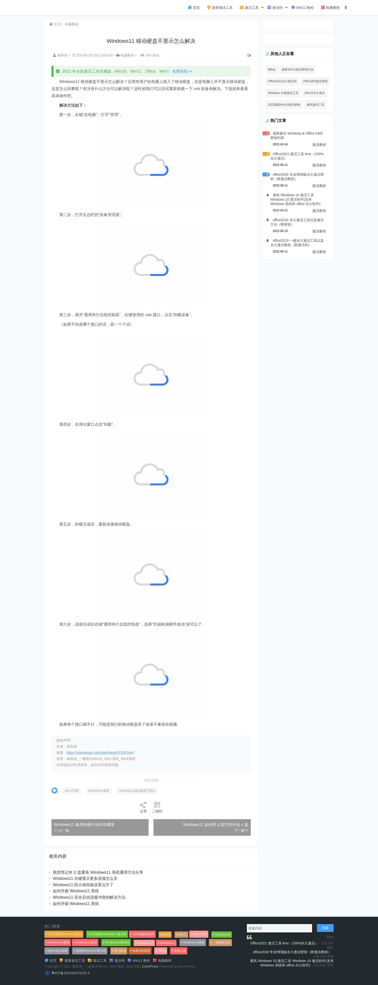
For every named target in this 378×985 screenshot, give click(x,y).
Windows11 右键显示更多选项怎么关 (85, 878)
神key (268, 69)
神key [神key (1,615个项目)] (162, 950)
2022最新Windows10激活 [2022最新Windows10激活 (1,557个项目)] (65, 934)
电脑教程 (330, 7)
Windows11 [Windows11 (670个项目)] (167, 943)
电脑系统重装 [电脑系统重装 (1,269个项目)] (141, 950)
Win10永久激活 (312, 93)
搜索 (325, 928)
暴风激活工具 (312, 104)
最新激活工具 (220, 7)
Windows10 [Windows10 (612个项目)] (222, 934)
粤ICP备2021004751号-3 (70, 973)
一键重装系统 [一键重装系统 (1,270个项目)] (221, 942)
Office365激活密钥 (312, 81)
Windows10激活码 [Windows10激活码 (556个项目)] (117, 942)
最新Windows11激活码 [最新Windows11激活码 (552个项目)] (91, 950)
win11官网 (72, 790)
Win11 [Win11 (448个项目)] (182, 934)
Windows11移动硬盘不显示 (137, 790)
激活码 (275, 7)
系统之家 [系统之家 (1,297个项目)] (180, 950)
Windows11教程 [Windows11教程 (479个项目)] (193, 942)
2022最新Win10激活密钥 (281, 104)
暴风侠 (61, 55)
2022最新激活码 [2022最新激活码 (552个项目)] (143, 934)
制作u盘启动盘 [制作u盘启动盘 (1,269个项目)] (58, 950)
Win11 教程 (302, 7)
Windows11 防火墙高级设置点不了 (83, 885)
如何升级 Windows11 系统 (76, 891)
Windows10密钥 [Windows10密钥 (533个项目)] (58, 942)
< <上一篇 (62, 830)
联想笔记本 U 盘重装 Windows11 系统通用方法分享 (98, 872)
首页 (194, 7)
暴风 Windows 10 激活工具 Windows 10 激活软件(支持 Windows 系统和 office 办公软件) (296, 199)
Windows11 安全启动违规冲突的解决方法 (89, 897)
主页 (55, 24)
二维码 (156, 807)
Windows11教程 (99, 790)
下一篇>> (237, 830)
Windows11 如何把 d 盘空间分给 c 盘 (212, 825)
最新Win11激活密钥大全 (295, 69)
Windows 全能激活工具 (280, 93)
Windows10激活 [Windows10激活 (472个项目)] (86, 942)
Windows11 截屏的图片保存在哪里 (84, 825)
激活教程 (319, 145)
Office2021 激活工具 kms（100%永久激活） (284, 943)
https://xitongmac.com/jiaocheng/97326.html (100, 753)
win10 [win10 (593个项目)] (166, 934)
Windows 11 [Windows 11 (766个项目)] (145, 943)
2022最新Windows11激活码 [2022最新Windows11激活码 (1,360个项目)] (108, 934)
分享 (142, 807)
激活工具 (249, 7)
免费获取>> (183, 71)
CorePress (150, 966)
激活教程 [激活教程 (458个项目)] (120, 950)
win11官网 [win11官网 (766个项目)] (200, 934)
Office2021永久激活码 (279, 81)
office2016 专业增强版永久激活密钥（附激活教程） (292, 952)
